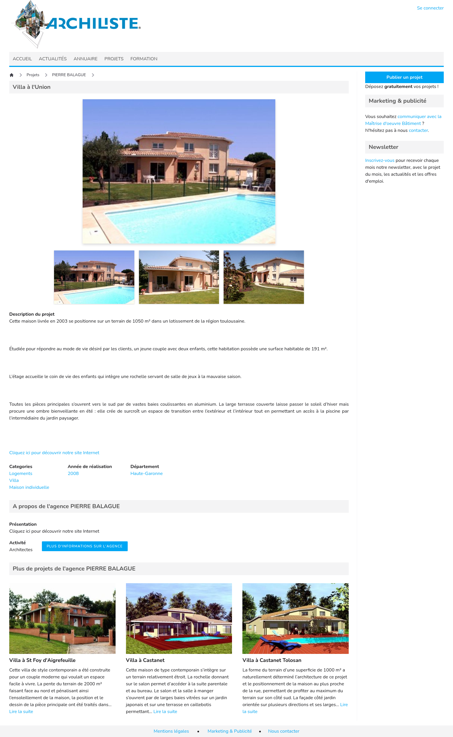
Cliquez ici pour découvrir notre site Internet (54, 453)
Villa (14, 480)
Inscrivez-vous (379, 160)
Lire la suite (21, 711)
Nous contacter (283, 731)
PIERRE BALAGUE (69, 75)
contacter (418, 130)
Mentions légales (171, 731)
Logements (20, 473)
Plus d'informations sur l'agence (85, 546)
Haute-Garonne (146, 473)
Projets (33, 75)
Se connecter (430, 8)
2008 (73, 473)
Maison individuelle (29, 487)
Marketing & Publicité (230, 731)
